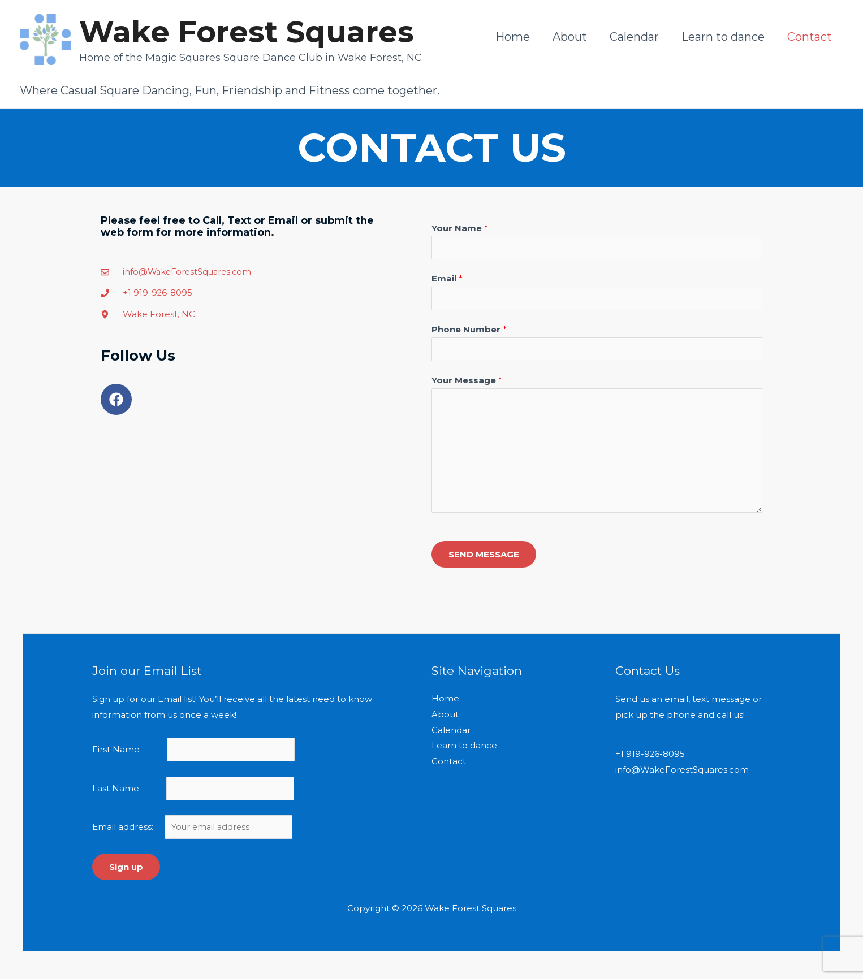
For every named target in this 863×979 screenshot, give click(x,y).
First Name (116, 752)
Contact (809, 37)
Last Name (115, 792)
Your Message (467, 383)
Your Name (460, 228)
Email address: (194, 831)
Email (447, 279)
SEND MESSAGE (483, 556)
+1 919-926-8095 (650, 757)
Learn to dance (723, 37)
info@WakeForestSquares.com (682, 773)
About (570, 37)
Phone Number (469, 331)
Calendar (634, 37)
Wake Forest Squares (246, 32)
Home (512, 37)
